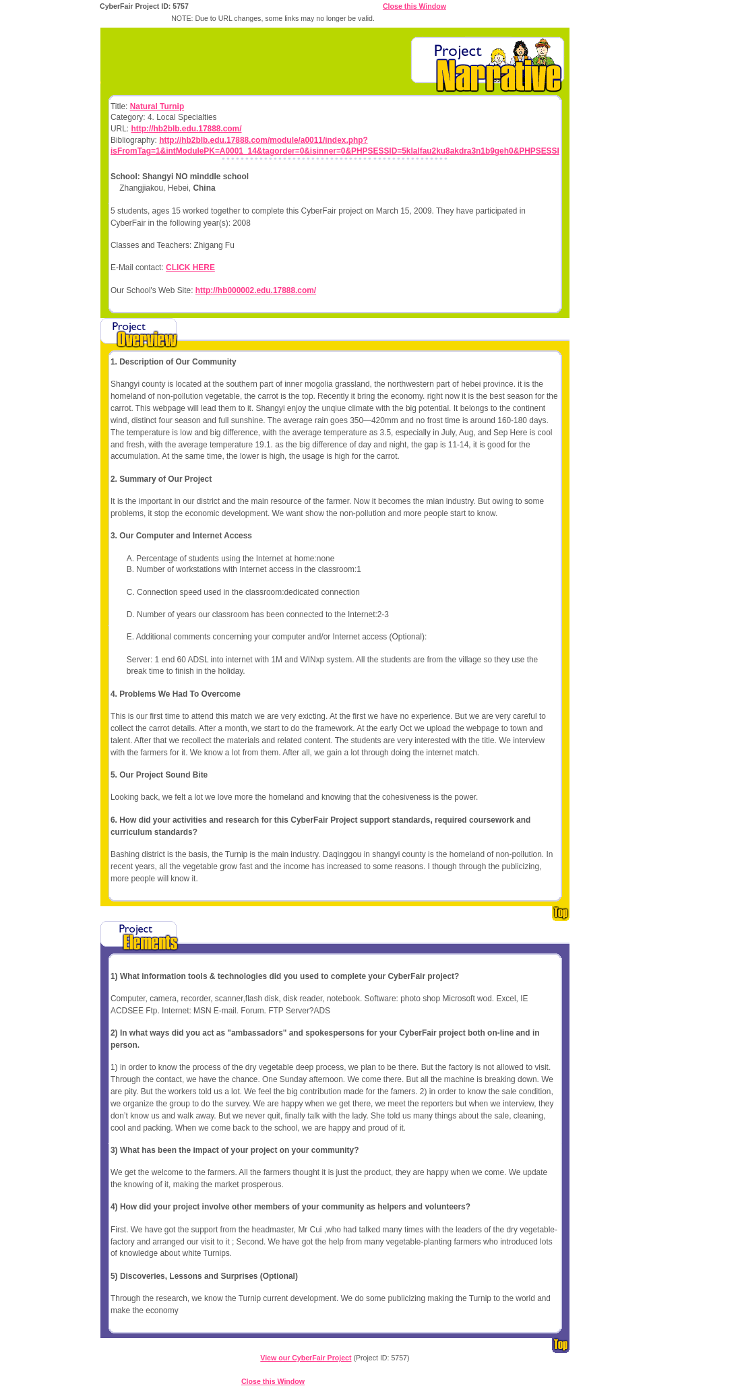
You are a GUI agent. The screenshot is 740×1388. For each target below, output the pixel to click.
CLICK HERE (190, 267)
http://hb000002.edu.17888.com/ (255, 290)
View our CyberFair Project (305, 1358)
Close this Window (414, 6)
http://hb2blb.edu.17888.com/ (186, 128)
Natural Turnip (157, 106)
